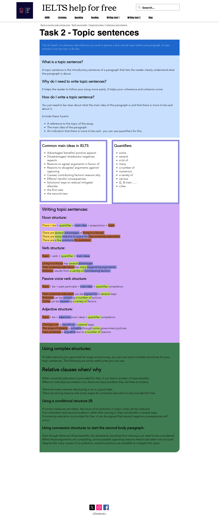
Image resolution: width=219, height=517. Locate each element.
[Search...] (157, 7)
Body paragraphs (79, 25)
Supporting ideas (96, 25)
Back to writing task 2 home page (55, 25)
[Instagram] (99, 507)
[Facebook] (106, 507)
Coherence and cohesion (116, 25)
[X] (92, 507)
